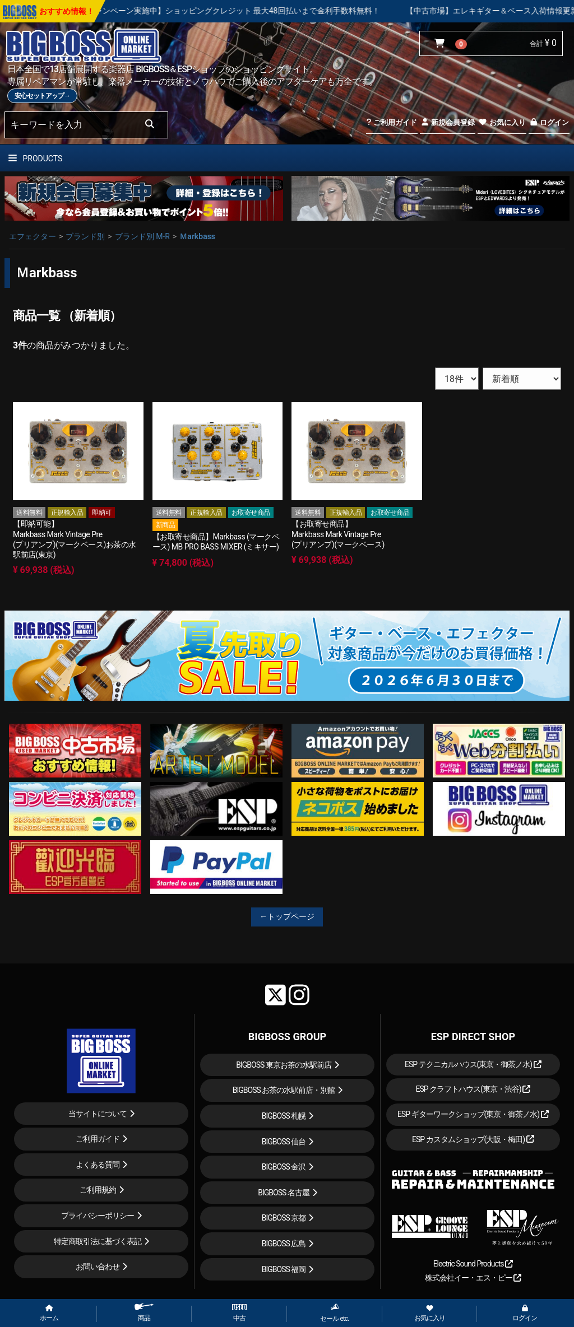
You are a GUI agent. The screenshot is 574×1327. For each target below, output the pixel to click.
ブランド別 (85, 236)
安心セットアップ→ (42, 96)
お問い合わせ (97, 1266)
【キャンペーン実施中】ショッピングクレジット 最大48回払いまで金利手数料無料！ (267, 10)
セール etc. (334, 1313)
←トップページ (287, 916)
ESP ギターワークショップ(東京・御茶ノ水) (473, 1114)
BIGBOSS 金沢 (284, 1166)
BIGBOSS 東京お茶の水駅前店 (283, 1064)
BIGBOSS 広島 (284, 1243)
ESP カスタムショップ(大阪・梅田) (473, 1139)
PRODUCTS (35, 158)
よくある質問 (97, 1164)
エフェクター (32, 236)
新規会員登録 (447, 122)
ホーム (49, 1314)
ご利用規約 (98, 1189)
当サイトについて (97, 1113)
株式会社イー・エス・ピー (473, 1277)
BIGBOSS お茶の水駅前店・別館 (284, 1090)
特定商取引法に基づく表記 (97, 1241)
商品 (144, 1312)
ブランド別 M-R (142, 236)
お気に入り (501, 122)
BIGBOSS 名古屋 (283, 1192)
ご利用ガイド (391, 122)
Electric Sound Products (473, 1263)
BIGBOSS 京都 (284, 1217)
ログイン (549, 122)
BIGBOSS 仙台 (284, 1141)
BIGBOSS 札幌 (284, 1115)
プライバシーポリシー (97, 1215)
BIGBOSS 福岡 (284, 1269)
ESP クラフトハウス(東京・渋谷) (472, 1088)
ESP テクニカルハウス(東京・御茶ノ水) (473, 1064)
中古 (239, 1313)
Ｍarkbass (197, 236)
